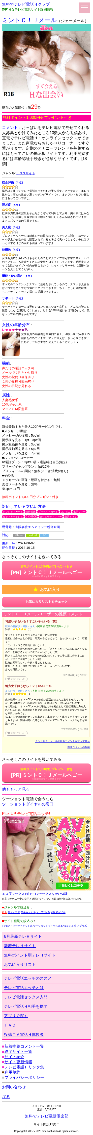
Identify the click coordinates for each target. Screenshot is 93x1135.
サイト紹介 (14, 1057)
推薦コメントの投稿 (78, 747)
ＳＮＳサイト (25, 173)
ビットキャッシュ (13, 516)
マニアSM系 (43, 912)
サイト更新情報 (18, 1062)
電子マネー (79, 511)
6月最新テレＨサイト (23, 936)
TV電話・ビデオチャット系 (17, 925)
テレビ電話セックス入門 (26, 997)
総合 (4, 912)
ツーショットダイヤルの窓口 (28, 804)
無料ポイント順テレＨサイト (30, 955)
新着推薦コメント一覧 (24, 1046)
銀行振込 (30, 511)
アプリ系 (82, 925)
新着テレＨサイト (20, 946)
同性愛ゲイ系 (58, 912)
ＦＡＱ (10, 1025)
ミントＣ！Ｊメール (29, 20)
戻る (6, 1097)
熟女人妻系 (14, 912)
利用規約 (12, 1072)
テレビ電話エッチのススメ (28, 978)
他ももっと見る (16, 789)
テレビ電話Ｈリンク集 (24, 1067)
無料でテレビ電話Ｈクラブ (26, 4)
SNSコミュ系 (68, 925)
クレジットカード (13, 511)
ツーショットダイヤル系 (47, 925)
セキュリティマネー (50, 516)
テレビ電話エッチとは (24, 988)
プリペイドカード (48, 511)
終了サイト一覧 (18, 1051)
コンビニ (65, 511)
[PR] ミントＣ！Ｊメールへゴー (46, 571)
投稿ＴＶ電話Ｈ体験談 (24, 1034)
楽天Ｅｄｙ (70, 516)
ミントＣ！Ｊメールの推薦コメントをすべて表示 (62, 741)
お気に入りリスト (20, 964)
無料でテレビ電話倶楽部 (46, 1116)
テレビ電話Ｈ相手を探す (26, 1006)
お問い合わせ (14, 1087)
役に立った (16, 678)
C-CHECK (31, 516)
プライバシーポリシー (24, 1077)
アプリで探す (16, 1016)
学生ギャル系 (28, 912)
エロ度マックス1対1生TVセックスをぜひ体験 (35, 894)
